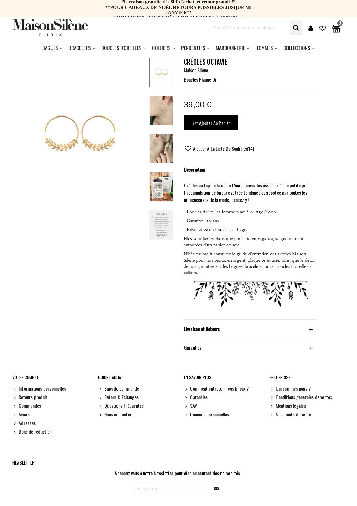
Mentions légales (288, 405)
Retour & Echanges (118, 397)
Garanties (196, 397)
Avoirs (21, 414)
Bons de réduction (31, 431)
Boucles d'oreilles (121, 47)
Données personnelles (206, 414)
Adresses (24, 423)
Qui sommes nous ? (290, 388)
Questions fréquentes (121, 405)
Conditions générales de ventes (301, 397)
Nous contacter (115, 414)
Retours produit (29, 397)
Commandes (26, 405)
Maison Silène (196, 70)
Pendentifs (193, 47)
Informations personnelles (39, 388)
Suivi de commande (118, 388)
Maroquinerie (230, 47)
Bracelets (79, 47)
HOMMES (264, 47)
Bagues (50, 47)
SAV (190, 405)
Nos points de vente (290, 414)
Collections (296, 47)
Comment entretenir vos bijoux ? (216, 388)
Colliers (161, 47)
